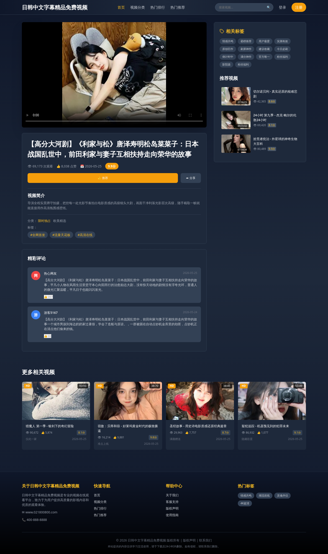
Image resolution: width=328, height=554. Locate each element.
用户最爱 (264, 41)
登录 (282, 7)
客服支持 (172, 501)
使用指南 (172, 515)
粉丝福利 (282, 57)
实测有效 (282, 41)
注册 (298, 7)
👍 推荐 (102, 178)
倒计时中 (227, 57)
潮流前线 (264, 495)
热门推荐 (177, 7)
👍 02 (47, 336)
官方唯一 (264, 57)
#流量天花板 (61, 235)
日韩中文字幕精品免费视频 (54, 7)
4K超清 (245, 503)
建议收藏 (264, 49)
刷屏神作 (246, 49)
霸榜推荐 (246, 41)
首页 (121, 7)
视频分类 (137, 7)
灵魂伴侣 (282, 495)
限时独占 (44, 220)
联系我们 (205, 540)
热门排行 (157, 7)
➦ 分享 (190, 178)
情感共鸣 (227, 41)
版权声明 (172, 508)
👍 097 (48, 297)
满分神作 (246, 57)
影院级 (226, 64)
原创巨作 (227, 49)
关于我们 (172, 495)
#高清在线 (85, 235)
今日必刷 (282, 49)
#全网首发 (37, 235)
